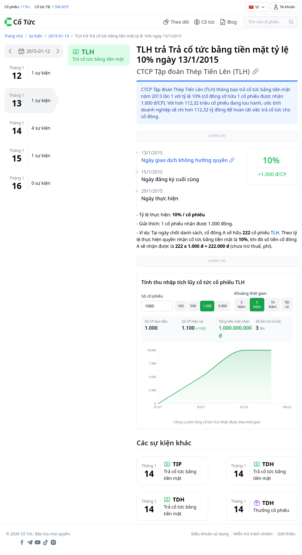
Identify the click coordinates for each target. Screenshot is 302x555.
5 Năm (257, 304)
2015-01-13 (58, 36)
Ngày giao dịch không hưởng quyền (188, 160)
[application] (217, 382)
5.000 (222, 306)
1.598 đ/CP (60, 7)
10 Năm (273, 304)
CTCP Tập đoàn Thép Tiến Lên (198, 71)
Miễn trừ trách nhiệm (253, 533)
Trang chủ (13, 36)
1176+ (25, 7)
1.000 (207, 306)
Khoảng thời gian (250, 293)
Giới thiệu (286, 533)
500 (193, 306)
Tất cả (287, 304)
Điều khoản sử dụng (210, 533)
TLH (275, 233)
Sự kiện (35, 36)
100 (181, 306)
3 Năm (242, 304)
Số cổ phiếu (152, 296)
